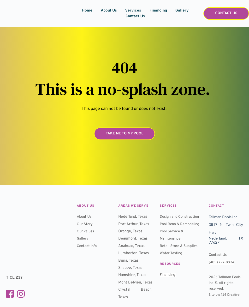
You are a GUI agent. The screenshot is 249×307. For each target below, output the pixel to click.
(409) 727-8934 (222, 261)
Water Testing (172, 267)
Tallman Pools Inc (223, 216)
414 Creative (229, 294)
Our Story (85, 224)
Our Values (86, 231)
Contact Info (87, 246)
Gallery (83, 238)
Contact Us (218, 254)
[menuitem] (87, 10)
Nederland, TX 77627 (226, 239)
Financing (168, 289)
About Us (85, 216)
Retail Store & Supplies (180, 260)
